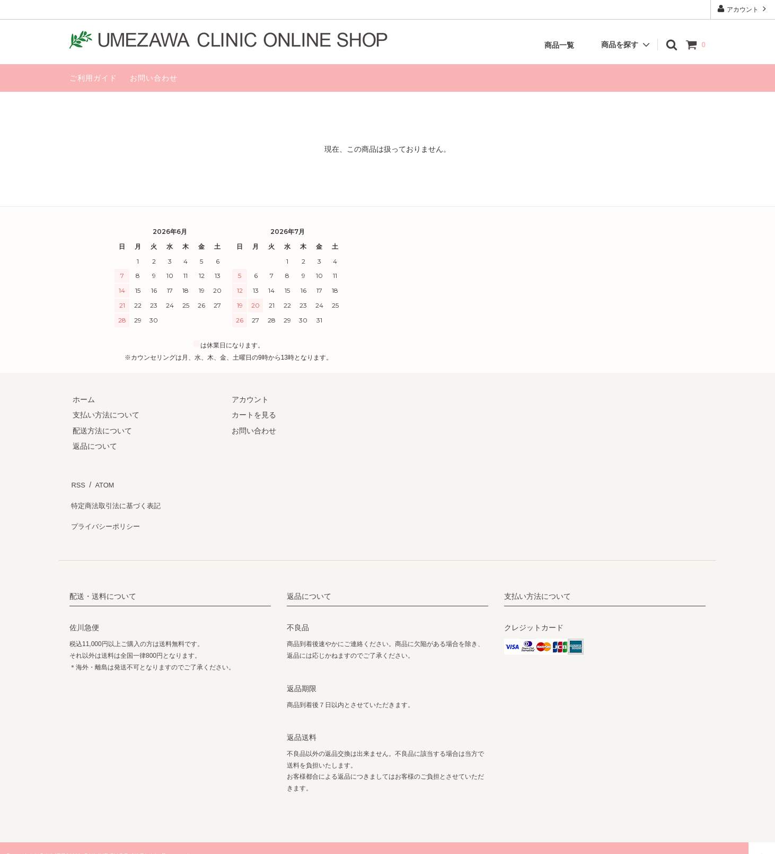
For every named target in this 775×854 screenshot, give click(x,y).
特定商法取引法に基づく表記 (117, 498)
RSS (77, 482)
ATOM (101, 482)
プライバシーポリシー (106, 514)
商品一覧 (559, 45)
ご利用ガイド (93, 78)
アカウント (743, 8)
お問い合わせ (154, 78)
